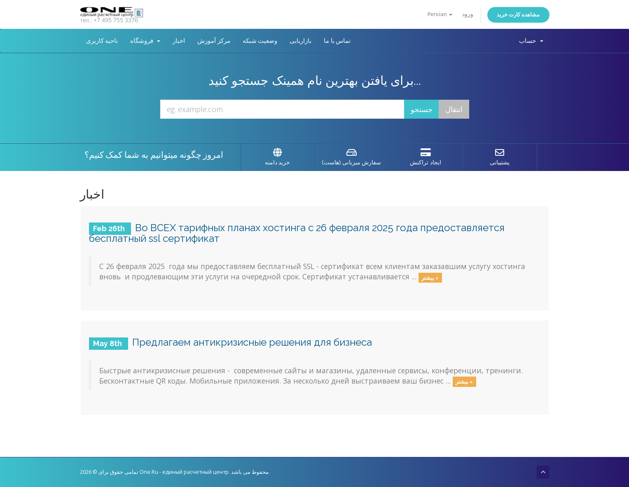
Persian (439, 14)
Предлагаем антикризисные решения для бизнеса (252, 342)
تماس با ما (337, 40)
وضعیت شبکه (260, 40)
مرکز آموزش (213, 40)
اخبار (179, 40)
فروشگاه (145, 40)
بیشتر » (430, 277)
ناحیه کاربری (102, 40)
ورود (467, 14)
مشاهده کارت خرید (518, 15)
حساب (531, 40)
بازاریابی (300, 40)
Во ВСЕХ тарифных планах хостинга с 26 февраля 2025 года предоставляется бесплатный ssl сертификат (297, 233)
